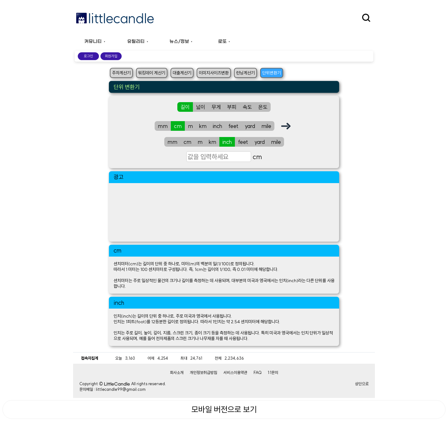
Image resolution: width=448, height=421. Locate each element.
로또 (222, 41)
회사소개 (177, 372)
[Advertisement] (224, 212)
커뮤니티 (93, 41)
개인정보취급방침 (203, 372)
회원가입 (111, 56)
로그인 (88, 56)
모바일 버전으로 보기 (224, 409)
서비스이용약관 (235, 372)
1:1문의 (273, 372)
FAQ (258, 372)
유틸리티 (136, 41)
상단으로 (362, 383)
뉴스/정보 (179, 41)
